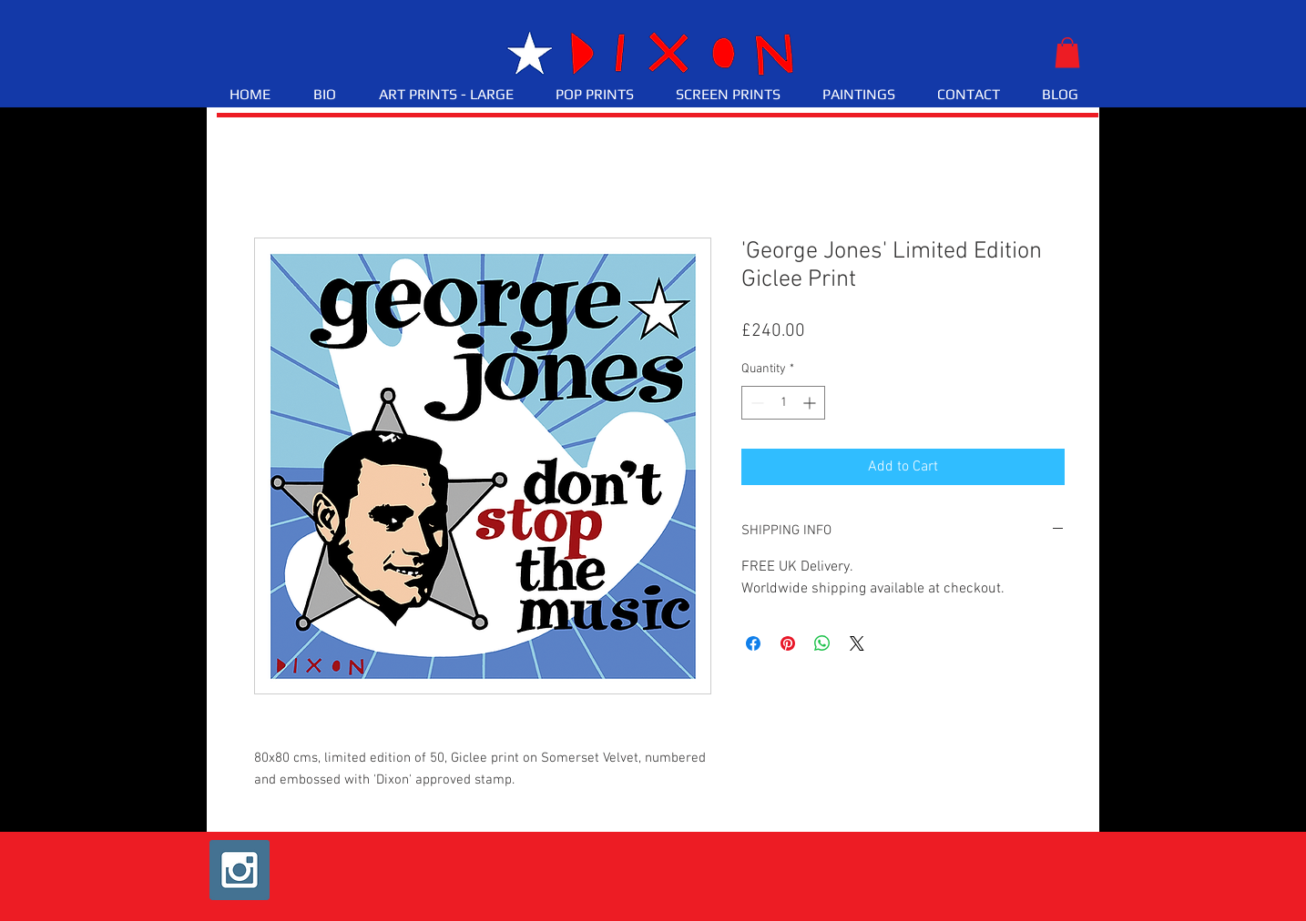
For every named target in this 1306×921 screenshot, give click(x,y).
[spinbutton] (783, 403)
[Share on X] (857, 643)
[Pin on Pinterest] (788, 643)
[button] (1067, 52)
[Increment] (811, 403)
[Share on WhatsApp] (822, 643)
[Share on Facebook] (753, 643)
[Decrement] (755, 403)
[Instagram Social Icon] (239, 870)
